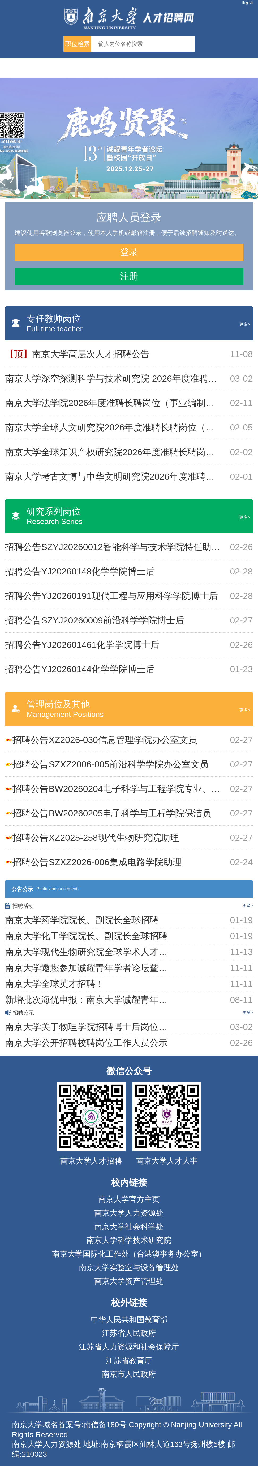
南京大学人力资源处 (129, 1213)
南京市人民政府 (129, 1374)
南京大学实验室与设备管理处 (129, 1267)
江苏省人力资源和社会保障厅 (129, 1346)
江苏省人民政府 (129, 1333)
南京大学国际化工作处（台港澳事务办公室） (129, 1254)
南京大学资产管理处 (129, 1281)
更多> (244, 324)
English (247, 3)
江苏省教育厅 (129, 1360)
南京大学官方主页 (129, 1199)
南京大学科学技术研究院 (129, 1240)
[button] (17, 191)
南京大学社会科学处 (129, 1226)
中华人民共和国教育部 (129, 1319)
